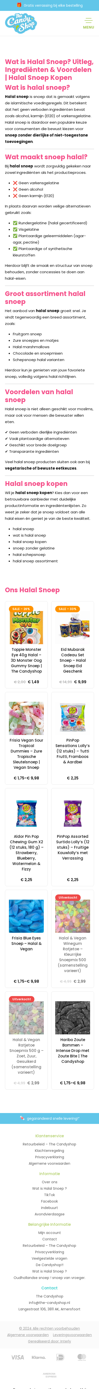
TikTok (49, 1194)
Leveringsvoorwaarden (72, 1334)
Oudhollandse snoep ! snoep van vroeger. (49, 1277)
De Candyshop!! (49, 1264)
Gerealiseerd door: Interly (49, 1341)
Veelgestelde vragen (49, 1258)
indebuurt (49, 1207)
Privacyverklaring (49, 1157)
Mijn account (49, 1232)
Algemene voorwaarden (49, 1163)
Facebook (49, 1201)
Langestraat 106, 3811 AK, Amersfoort (49, 1309)
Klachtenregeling (49, 1150)
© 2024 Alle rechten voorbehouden (49, 1328)
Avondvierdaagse (50, 1214)
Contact (49, 1239)
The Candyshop (49, 1296)
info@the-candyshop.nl (49, 1302)
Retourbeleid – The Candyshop (49, 1144)
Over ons (49, 1182)
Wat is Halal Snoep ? (49, 1188)
